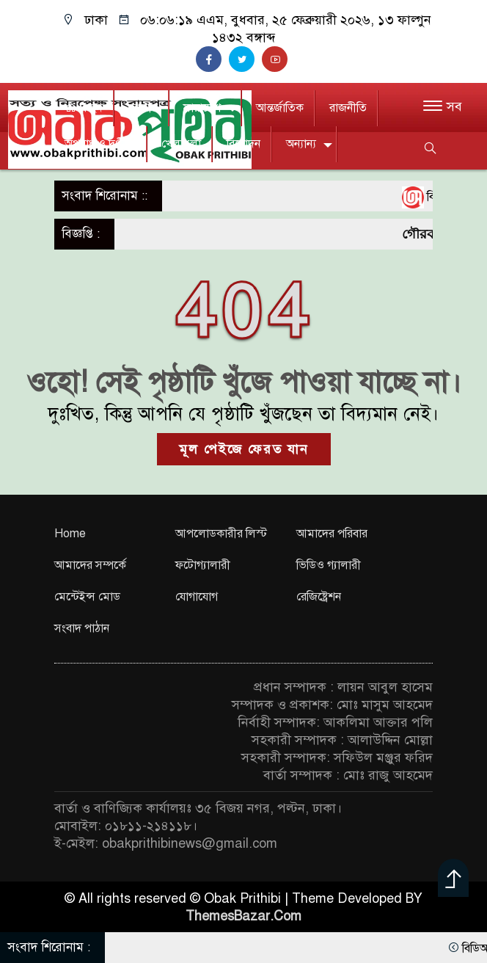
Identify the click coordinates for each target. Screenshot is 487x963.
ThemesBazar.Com (243, 916)
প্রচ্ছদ (84, 108)
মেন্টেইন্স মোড (87, 596)
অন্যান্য (301, 144)
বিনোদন (243, 144)
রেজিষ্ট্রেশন (318, 596)
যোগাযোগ (196, 596)
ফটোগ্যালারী (202, 565)
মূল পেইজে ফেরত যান (244, 449)
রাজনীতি (348, 108)
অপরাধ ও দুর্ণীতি (100, 144)
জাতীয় (143, 108)
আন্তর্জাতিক (280, 108)
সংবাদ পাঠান (81, 628)
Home (70, 533)
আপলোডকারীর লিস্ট (221, 533)
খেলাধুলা (181, 144)
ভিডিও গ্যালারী (328, 565)
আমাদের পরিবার (331, 533)
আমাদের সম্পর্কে (90, 565)
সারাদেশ (202, 108)
